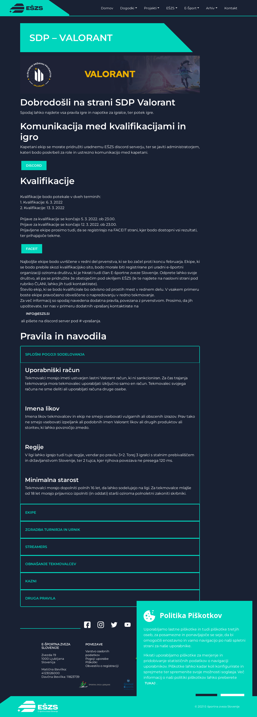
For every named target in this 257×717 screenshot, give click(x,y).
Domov (107, 8)
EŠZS (170, 8)
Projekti (150, 8)
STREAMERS (36, 547)
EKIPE (30, 512)
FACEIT (32, 249)
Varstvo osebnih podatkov (97, 653)
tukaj (150, 683)
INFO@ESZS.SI (38, 314)
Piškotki (91, 662)
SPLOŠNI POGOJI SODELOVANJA (55, 354)
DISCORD (34, 165)
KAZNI (31, 581)
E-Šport (190, 8)
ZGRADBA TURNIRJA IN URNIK (52, 529)
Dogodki (127, 8)
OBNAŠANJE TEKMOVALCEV (50, 564)
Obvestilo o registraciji (102, 666)
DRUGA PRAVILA (40, 598)
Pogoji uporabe (97, 658)
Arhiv (210, 8)
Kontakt (230, 8)
